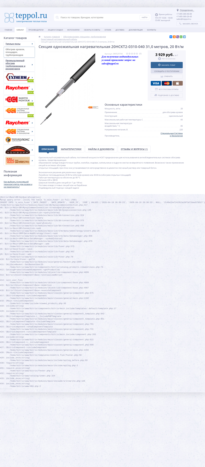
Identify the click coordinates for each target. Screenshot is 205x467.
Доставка (120, 30)
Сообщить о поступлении (166, 71)
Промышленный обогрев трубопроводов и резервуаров (19, 64)
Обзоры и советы (92, 30)
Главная (8, 30)
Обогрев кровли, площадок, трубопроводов (19, 52)
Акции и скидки (55, 30)
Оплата (107, 30)
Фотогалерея (73, 30)
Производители (35, 30)
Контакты (151, 30)
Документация (136, 30)
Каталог (20, 30)
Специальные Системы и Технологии (172, 134)
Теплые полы (19, 43)
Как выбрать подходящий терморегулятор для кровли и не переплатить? (18, 184)
